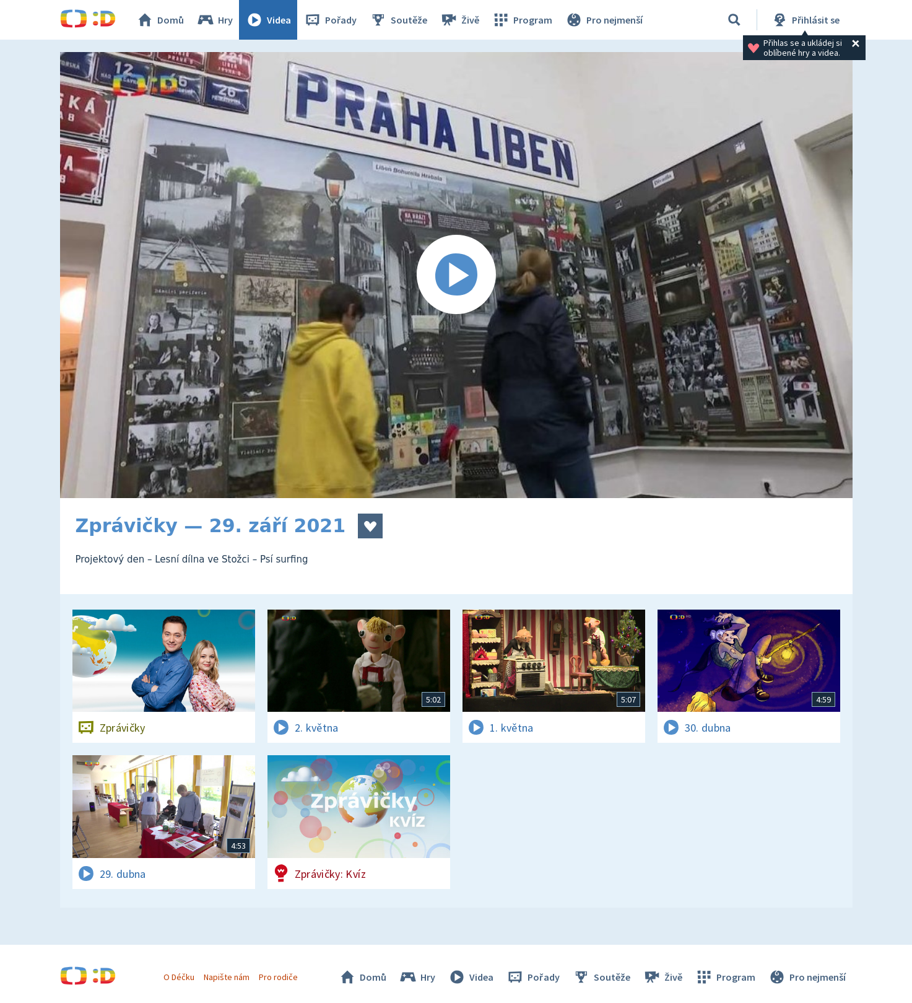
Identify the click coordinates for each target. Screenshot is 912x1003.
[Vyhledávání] (734, 20)
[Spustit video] (456, 275)
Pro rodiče (278, 977)
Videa (268, 20)
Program (522, 20)
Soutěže (398, 20)
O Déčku (178, 977)
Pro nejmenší (604, 20)
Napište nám (227, 977)
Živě (459, 20)
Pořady (330, 20)
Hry (214, 20)
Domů (160, 20)
